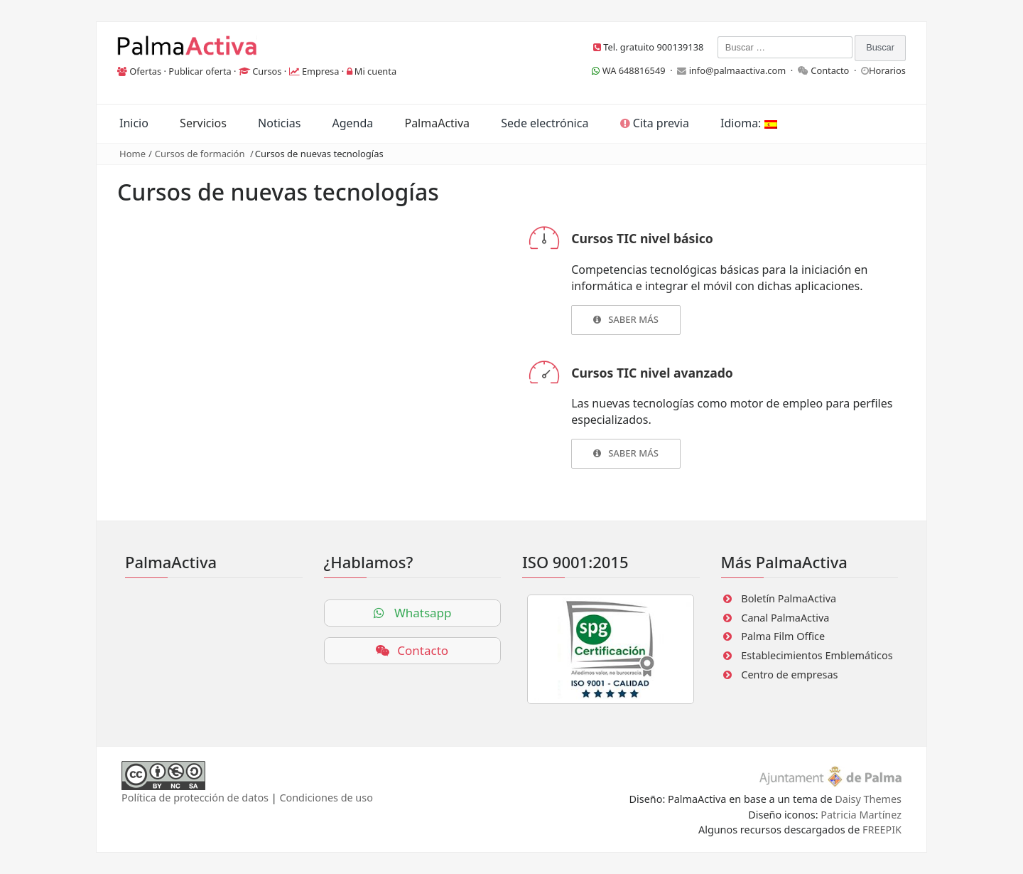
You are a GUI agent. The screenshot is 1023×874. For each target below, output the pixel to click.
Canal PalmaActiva (785, 617)
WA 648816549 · (634, 70)
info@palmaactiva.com (737, 70)
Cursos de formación (200, 153)
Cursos (266, 71)
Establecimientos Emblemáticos (816, 655)
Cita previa (654, 123)
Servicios (203, 123)
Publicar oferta (200, 71)
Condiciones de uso (325, 797)
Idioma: (748, 123)
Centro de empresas (789, 674)
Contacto (830, 70)
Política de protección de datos (195, 797)
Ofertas (145, 71)
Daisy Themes (868, 799)
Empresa (321, 71)
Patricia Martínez (861, 814)
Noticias (279, 123)
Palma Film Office (783, 636)
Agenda (352, 123)
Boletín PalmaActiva (788, 598)
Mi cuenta (375, 71)
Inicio (133, 123)
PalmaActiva (437, 123)
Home (132, 153)
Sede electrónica (544, 123)
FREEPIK (882, 829)
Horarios (887, 70)
